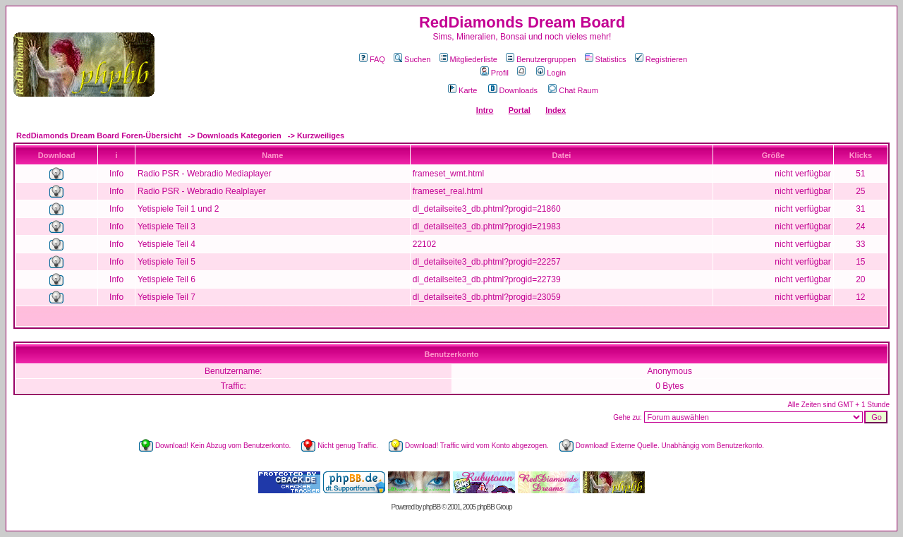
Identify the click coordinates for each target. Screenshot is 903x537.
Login (551, 72)
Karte (462, 90)
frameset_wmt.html (448, 174)
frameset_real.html (448, 191)
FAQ (372, 59)
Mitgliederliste (468, 59)
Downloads (513, 90)
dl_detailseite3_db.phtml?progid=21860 (487, 209)
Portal (520, 110)
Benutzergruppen (541, 59)
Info (116, 174)
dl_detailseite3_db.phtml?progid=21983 (487, 226)
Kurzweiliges (320, 135)
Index (555, 110)
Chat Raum (573, 90)
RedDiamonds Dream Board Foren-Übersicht (98, 135)
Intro (484, 110)
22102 (424, 244)
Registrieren (661, 59)
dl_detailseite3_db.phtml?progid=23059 (487, 297)
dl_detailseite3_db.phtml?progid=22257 (487, 262)
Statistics (605, 59)
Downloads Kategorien (239, 135)
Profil (494, 72)
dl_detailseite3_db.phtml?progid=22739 (487, 279)
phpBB (431, 507)
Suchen (412, 59)
